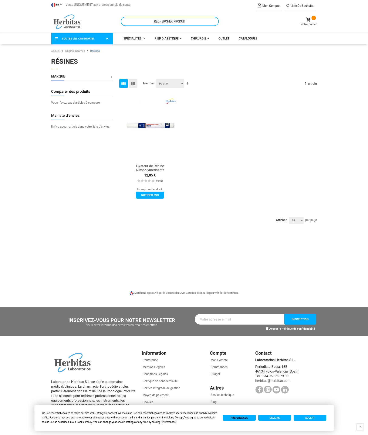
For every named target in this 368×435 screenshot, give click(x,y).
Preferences (239, 417)
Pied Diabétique (167, 36)
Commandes (218, 365)
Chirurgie (198, 36)
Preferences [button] (169, 422)
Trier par (148, 81)
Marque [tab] (58, 74)
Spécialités (133, 36)
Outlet (223, 36)
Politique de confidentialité (298, 326)
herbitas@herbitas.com (272, 379)
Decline (275, 417)
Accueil (56, 49)
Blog (213, 400)
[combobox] (170, 20)
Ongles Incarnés (75, 49)
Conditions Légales (155, 372)
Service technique (222, 393)
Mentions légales (153, 365)
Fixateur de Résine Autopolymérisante (150, 166)
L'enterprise (150, 358)
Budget (215, 372)
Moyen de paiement (156, 393)
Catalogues (248, 36)
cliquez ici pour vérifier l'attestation (217, 291)
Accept (310, 417)
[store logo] (67, 21)
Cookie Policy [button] (84, 422)
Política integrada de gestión (161, 386)
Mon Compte (219, 358)
